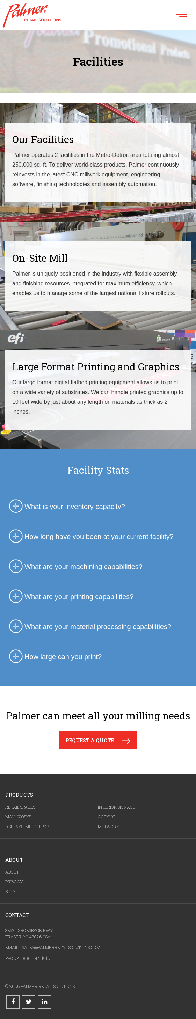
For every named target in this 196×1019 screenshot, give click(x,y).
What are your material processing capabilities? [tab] (89, 626)
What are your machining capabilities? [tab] (75, 566)
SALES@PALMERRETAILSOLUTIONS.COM (61, 947)
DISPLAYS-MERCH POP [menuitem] (27, 826)
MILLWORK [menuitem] (108, 826)
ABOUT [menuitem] (12, 872)
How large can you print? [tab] (54, 657)
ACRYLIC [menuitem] (106, 817)
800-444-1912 (36, 958)
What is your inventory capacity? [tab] (66, 506)
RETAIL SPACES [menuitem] (20, 807)
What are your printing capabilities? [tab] (70, 596)
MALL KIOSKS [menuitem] (18, 817)
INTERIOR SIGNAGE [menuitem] (117, 807)
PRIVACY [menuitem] (14, 882)
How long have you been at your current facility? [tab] (90, 536)
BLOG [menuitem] (10, 891)
